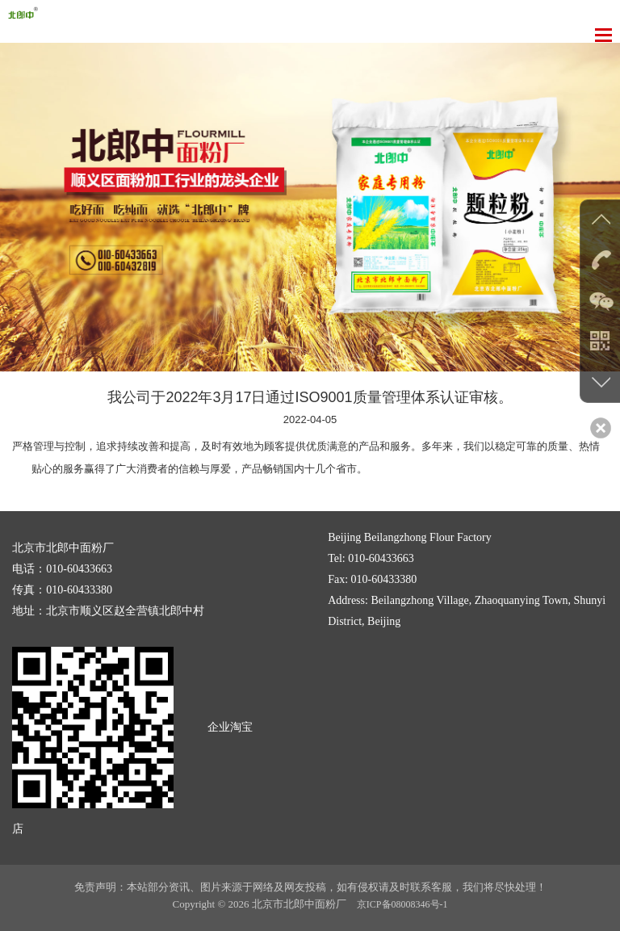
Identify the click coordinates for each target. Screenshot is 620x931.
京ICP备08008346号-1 (402, 904)
